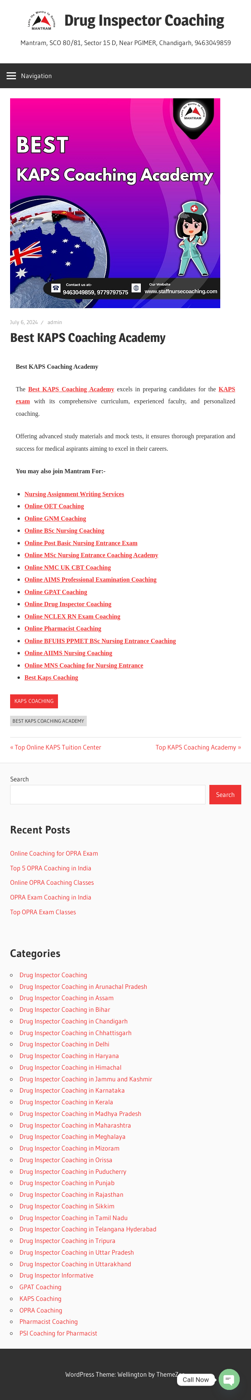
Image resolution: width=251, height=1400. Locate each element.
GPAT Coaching (40, 1287)
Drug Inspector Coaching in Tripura (67, 1240)
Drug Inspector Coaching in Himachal (70, 1067)
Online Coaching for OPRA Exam (54, 853)
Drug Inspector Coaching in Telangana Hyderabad (87, 1229)
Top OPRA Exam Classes (43, 912)
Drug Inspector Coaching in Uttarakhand (75, 1264)
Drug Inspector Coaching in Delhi (64, 1044)
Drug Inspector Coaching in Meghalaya (72, 1136)
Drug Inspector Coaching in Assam (66, 998)
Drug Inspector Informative (56, 1275)
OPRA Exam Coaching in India (50, 897)
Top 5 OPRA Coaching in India (50, 868)
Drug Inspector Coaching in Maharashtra (75, 1125)
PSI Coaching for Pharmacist (58, 1333)
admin (54, 322)
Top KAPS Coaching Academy (196, 747)
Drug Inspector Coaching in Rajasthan (71, 1194)
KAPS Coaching (34, 700)
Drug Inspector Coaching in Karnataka (72, 1090)
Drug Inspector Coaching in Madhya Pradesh (80, 1113)
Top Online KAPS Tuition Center (57, 747)
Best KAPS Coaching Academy (48, 721)
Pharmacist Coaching (48, 1321)
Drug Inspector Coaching (144, 20)
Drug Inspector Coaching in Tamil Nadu (73, 1217)
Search (19, 779)
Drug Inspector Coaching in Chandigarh (73, 1021)
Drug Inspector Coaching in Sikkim (66, 1206)
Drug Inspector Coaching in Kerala (66, 1102)
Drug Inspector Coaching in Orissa (65, 1160)
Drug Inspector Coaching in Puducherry (72, 1171)
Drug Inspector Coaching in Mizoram (69, 1148)
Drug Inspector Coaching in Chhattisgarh (75, 1033)
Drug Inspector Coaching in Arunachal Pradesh (83, 986)
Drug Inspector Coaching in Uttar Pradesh (76, 1252)
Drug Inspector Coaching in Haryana (69, 1055)
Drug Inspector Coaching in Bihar (64, 1009)
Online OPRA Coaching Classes (52, 882)
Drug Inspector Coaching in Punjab (66, 1183)
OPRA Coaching (40, 1310)
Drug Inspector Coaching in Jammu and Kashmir (85, 1079)
